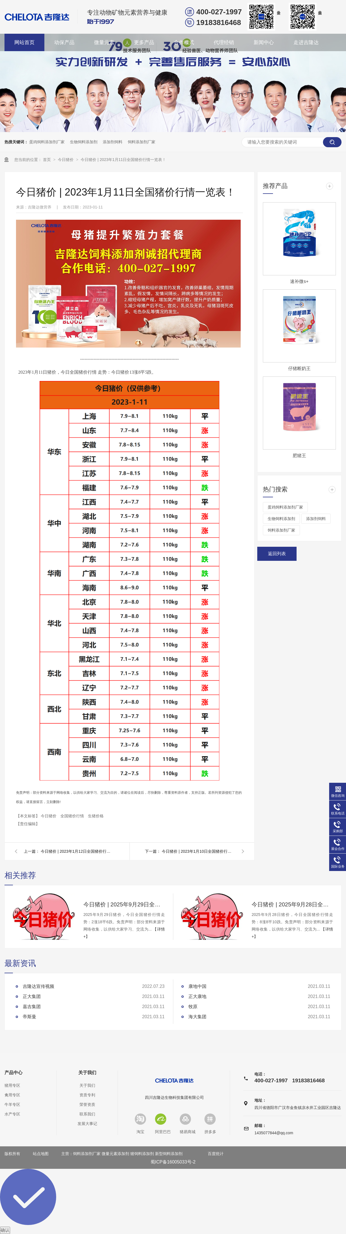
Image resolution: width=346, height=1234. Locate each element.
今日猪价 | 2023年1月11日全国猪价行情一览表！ (123, 159)
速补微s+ (299, 281)
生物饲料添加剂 (83, 142)
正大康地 (197, 996)
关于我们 (87, 1072)
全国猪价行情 (72, 816)
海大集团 (197, 1016)
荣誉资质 (87, 1104)
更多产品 (144, 42)
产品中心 (13, 1072)
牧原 (192, 1006)
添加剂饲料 (112, 142)
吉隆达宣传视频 (38, 986)
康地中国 (197, 986)
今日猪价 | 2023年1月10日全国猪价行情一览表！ (198, 851)
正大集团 (32, 996)
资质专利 (87, 1095)
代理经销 (224, 42)
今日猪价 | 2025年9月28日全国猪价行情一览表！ (292, 904)
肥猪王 (299, 455)
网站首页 (24, 42)
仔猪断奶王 (299, 368)
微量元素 (104, 42)
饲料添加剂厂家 (141, 142)
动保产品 (64, 42)
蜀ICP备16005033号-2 (173, 1162)
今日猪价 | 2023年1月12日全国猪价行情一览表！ (77, 851)
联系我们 (87, 1114)
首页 (47, 159)
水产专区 (12, 1114)
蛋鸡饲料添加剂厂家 (47, 142)
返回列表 (277, 553)
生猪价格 (96, 816)
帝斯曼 (29, 1016)
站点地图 (41, 1153)
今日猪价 (66, 159)
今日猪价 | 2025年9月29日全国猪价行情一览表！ (124, 904)
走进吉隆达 (306, 42)
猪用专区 (12, 1085)
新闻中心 (264, 42)
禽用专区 (12, 1095)
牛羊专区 (12, 1104)
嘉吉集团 (32, 1006)
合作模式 (184, 42)
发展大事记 (87, 1123)
